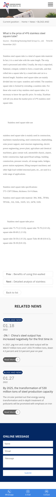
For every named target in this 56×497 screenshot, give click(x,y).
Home (24, 21)
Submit (27, 472)
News (32, 21)
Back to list (12, 292)
